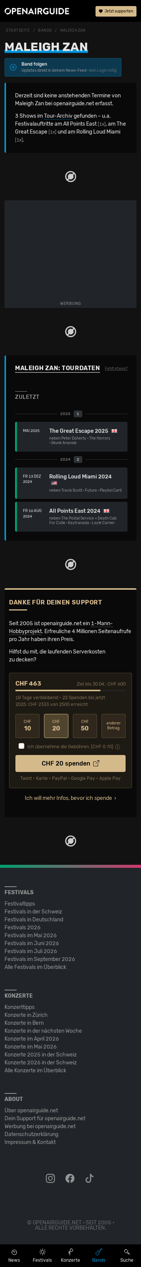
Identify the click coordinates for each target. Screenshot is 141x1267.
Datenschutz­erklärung (31, 1134)
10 (27, 726)
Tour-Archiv (58, 116)
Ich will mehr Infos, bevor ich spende (68, 798)
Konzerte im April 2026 (32, 1039)
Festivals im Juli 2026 (31, 951)
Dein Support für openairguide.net (45, 1118)
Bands (45, 30)
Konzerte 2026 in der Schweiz (41, 1062)
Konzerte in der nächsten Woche (43, 1031)
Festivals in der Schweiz (33, 912)
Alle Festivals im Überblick (35, 967)
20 (56, 726)
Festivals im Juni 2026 (32, 943)
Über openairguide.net (31, 1110)
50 (85, 726)
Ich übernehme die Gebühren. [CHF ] (70, 746)
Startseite (18, 30)
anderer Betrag (113, 725)
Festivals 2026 (23, 927)
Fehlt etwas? (116, 369)
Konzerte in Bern (24, 1023)
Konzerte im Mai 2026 (31, 1047)
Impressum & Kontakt (30, 1142)
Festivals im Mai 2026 (31, 935)
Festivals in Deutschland (34, 919)
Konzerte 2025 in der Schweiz (41, 1055)
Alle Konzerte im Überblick (35, 1070)
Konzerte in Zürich (26, 1015)
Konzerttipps (20, 1007)
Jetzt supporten (116, 11)
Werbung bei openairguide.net (40, 1126)
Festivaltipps (20, 904)
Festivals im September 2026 (40, 959)
